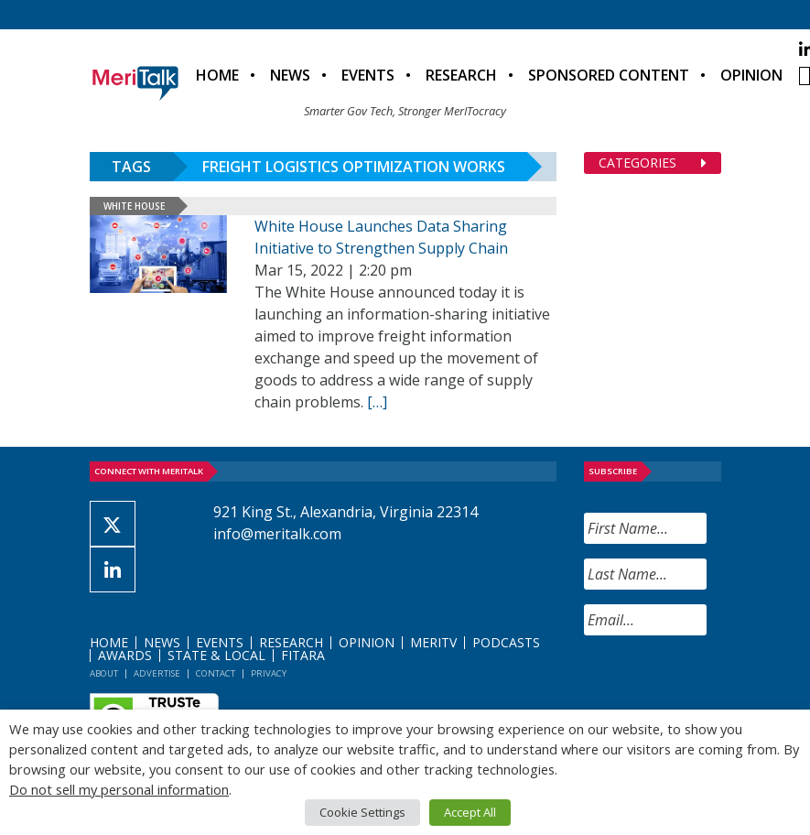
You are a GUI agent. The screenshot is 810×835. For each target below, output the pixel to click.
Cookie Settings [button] (362, 812)
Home (217, 75)
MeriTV (433, 642)
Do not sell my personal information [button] (119, 789)
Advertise (157, 673)
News (290, 75)
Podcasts (506, 642)
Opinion (751, 75)
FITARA (303, 655)
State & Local (216, 655)
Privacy (268, 673)
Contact (215, 673)
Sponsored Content (608, 75)
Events (367, 75)
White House (134, 206)
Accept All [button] (470, 812)
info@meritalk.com (277, 534)
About (104, 673)
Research (461, 75)
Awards (125, 655)
